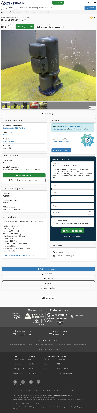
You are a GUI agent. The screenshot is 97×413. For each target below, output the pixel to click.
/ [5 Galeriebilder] (92, 108)
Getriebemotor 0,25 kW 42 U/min (15, 128)
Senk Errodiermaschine (17, 344)
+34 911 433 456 (59, 335)
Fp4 (57, 349)
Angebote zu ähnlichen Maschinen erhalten (72, 223)
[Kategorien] (8, 8)
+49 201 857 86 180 (60, 331)
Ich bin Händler (61, 220)
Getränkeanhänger (80, 344)
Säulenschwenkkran (45, 349)
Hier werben (48, 298)
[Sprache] (91, 3)
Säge (30, 344)
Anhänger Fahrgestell (64, 344)
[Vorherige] (3, 70)
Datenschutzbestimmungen (58, 407)
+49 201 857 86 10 (24, 331)
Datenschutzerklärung (72, 236)
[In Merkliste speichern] (91, 17)
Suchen (90, 8)
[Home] (14, 12)
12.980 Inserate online (60, 141)
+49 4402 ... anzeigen (63, 252)
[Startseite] (2, 12)
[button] (95, 3)
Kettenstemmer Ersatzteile (44, 344)
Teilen (48, 283)
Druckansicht (48, 274)
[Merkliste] (88, 3)
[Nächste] (93, 70)
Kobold (5, 135)
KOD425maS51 (9, 141)
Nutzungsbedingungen (76, 407)
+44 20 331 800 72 (24, 335)
